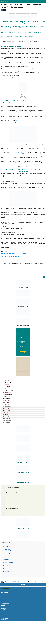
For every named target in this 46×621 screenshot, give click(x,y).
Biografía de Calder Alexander (8, 562)
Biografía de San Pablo (6, 558)
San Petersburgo (19, 120)
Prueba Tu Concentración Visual (23, 528)
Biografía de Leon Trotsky (7, 544)
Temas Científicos (3, 604)
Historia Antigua (3, 594)
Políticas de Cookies (4, 619)
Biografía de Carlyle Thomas (7, 553)
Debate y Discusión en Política (8, 550)
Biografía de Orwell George (7, 561)
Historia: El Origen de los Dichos (23, 287)
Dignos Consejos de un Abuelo (23, 315)
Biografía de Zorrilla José (7, 547)
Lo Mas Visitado (3, 617)
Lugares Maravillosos (4, 610)
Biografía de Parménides (7, 556)
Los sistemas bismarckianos (13, 258)
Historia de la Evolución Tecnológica (12, 503)
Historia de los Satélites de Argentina (12, 508)
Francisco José (29, 146)
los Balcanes (25, 108)
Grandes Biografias (4, 599)
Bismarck (20, 152)
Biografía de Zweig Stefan (7, 549)
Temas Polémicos (3, 605)
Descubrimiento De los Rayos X (11, 492)
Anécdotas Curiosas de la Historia (23, 325)
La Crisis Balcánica (24, 166)
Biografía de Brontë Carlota (7, 571)
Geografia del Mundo (4, 609)
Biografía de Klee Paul (6, 565)
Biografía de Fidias (6, 559)
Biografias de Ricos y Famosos (23, 296)
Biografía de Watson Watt (7, 568)
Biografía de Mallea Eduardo (7, 552)
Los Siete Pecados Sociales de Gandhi (12, 513)
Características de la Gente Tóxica (23, 462)
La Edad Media (3, 595)
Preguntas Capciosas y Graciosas (23, 452)
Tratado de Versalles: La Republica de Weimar (10, 256)
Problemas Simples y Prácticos (23, 472)
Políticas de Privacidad (4, 618)
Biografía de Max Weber (7, 546)
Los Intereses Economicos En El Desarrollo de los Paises (12, 255)
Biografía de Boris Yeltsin (7, 555)
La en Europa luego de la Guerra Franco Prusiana (13, 253)
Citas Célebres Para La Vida (23, 306)
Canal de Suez (4, 111)
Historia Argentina (3, 593)
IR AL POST (23, 352)
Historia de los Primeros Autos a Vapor (12, 487)
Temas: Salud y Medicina (5, 603)
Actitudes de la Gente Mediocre (23, 482)
